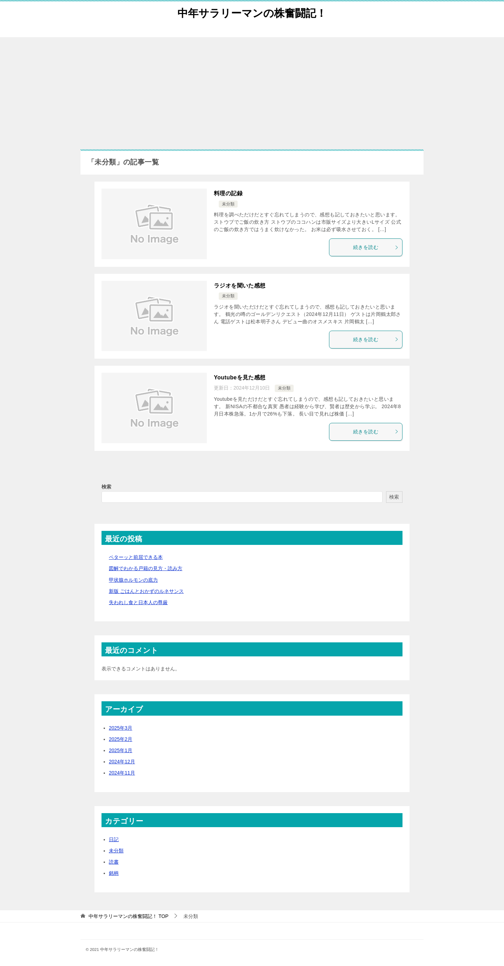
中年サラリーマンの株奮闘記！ (252, 12)
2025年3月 (120, 728)
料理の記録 (228, 193)
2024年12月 (122, 761)
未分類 (228, 204)
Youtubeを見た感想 (240, 377)
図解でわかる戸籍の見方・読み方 (145, 568)
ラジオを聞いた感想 (240, 286)
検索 (106, 486)
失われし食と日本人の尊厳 (138, 602)
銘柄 (114, 873)
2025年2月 (120, 739)
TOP (128, 916)
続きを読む (376, 247)
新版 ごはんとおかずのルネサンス (146, 591)
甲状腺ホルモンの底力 (133, 580)
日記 (114, 839)
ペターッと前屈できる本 (136, 557)
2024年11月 (122, 773)
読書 (114, 862)
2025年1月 (120, 750)
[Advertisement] (252, 90)
